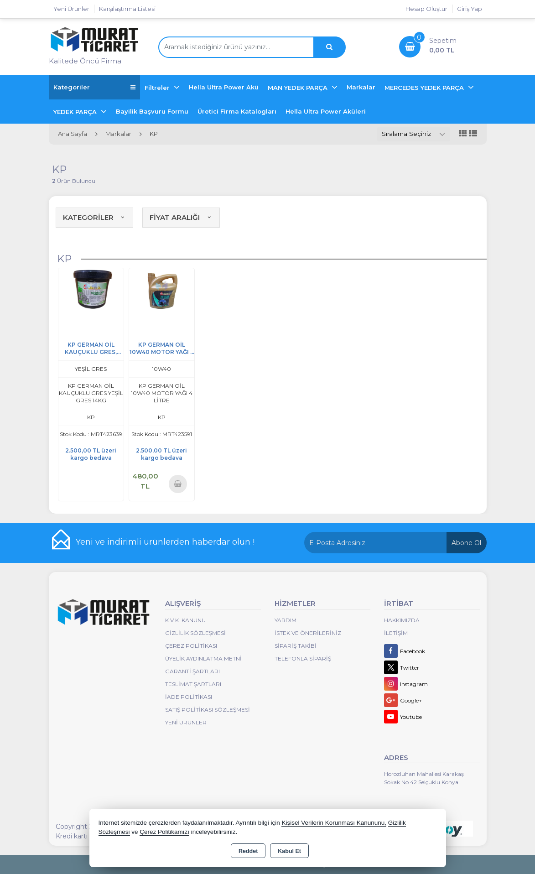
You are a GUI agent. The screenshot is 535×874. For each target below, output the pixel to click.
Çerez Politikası (191, 645)
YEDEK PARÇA (76, 111)
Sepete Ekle (178, 484)
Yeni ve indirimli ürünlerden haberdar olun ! (165, 542)
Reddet (248, 851)
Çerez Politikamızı (164, 831)
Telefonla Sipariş (303, 658)
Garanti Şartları (192, 671)
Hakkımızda (402, 620)
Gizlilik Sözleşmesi (195, 632)
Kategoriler (94, 87)
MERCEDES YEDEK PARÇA (425, 87)
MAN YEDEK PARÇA (298, 87)
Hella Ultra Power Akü (224, 87)
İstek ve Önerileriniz (308, 632)
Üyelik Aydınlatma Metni (203, 658)
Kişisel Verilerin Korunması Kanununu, (333, 822)
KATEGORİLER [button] (94, 217)
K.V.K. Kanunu (185, 620)
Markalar (361, 87)
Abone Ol (466, 543)
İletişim (396, 632)
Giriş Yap (469, 8)
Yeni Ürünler (186, 722)
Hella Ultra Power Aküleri (326, 111)
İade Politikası (188, 696)
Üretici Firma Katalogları (236, 111)
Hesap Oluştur (426, 8)
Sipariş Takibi (296, 645)
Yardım (285, 620)
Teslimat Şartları (193, 684)
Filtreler (158, 87)
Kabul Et (289, 851)
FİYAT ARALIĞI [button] (181, 217)
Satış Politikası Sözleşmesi (207, 709)
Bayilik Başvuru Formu (152, 111)
